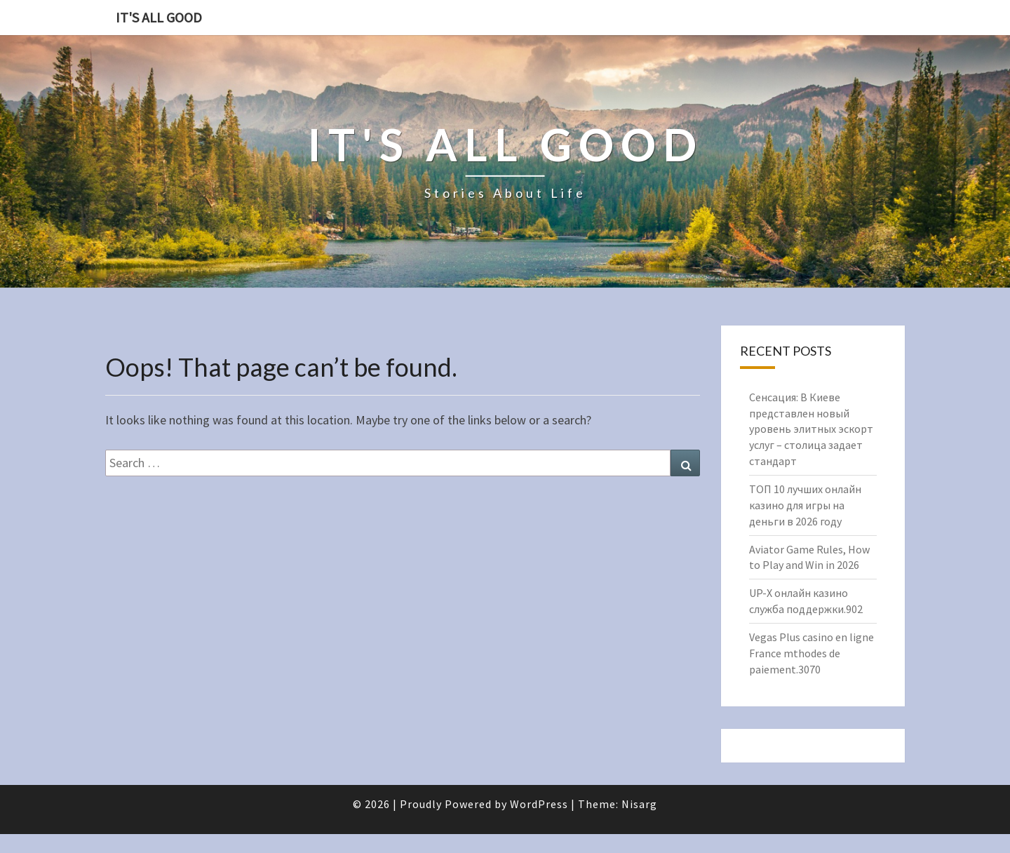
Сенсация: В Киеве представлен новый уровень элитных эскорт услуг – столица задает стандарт (811, 429)
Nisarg (639, 804)
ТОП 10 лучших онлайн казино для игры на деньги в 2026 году (805, 505)
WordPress (539, 804)
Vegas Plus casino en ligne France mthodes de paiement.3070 (811, 653)
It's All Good (159, 17)
